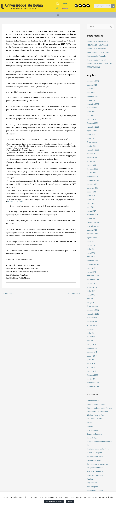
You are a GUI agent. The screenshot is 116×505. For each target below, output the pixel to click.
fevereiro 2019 (92, 261)
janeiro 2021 (91, 219)
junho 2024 (91, 112)
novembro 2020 (93, 226)
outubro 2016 (92, 318)
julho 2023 (91, 135)
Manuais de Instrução (95, 457)
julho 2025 (91, 89)
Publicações (91, 479)
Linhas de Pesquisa (94, 453)
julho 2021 (91, 196)
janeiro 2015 (91, 379)
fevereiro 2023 (92, 142)
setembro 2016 (92, 322)
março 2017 (91, 303)
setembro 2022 (92, 157)
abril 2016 (90, 341)
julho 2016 (91, 329)
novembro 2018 (93, 264)
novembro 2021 (93, 180)
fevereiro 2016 (92, 348)
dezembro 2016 (93, 310)
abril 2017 (90, 299)
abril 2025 (90, 93)
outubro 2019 (92, 245)
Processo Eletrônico (95, 471)
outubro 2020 (92, 230)
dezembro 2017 (93, 276)
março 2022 (91, 165)
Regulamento (92, 483)
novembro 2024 (93, 104)
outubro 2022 (92, 154)
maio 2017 (91, 295)
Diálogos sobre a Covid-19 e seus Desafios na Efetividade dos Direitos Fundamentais (99, 411)
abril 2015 (90, 367)
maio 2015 (91, 364)
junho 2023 (91, 138)
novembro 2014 (93, 386)
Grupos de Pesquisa (94, 434)
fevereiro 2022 (92, 169)
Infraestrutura (92, 438)
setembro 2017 (92, 287)
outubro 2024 (92, 108)
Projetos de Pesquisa (95, 475)
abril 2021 (90, 207)
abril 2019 (90, 257)
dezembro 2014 (93, 383)
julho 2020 (91, 242)
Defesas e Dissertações (96, 404)
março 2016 (91, 345)
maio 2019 (91, 253)
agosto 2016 (92, 325)
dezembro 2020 (93, 222)
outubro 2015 (92, 352)
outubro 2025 (92, 85)
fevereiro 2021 (92, 215)
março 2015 (91, 371)
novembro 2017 (93, 280)
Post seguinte (74, 294)
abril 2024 (90, 116)
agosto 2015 (92, 356)
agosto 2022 (92, 161)
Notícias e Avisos (94, 460)
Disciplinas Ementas (95, 419)
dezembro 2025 (93, 81)
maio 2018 (91, 268)
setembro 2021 (92, 188)
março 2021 (91, 211)
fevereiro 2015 (92, 375)
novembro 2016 (93, 314)
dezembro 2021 (93, 177)
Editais (89, 423)
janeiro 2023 (91, 146)
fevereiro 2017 (92, 306)
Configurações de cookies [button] (54, 501)
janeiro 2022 (91, 173)
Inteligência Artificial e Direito (98, 449)
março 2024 (91, 119)
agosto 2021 (92, 192)
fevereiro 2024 (92, 123)
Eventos (90, 426)
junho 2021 (91, 199)
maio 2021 (91, 203)
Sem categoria (92, 487)
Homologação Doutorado (96, 60)
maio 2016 (91, 337)
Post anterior (8, 294)
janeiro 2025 (91, 100)
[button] (58, 15)
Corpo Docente (93, 401)
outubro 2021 (92, 184)
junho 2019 (91, 249)
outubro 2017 (92, 283)
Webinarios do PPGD (95, 491)
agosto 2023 (92, 131)
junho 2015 (91, 360)
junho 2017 (91, 291)
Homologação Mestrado (96, 56)
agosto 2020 (92, 238)
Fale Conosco (92, 430)
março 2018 (91, 272)
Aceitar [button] (70, 501)
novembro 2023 (93, 127)
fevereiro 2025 (92, 96)
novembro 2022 (93, 150)
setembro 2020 (92, 234)
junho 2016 (91, 333)
